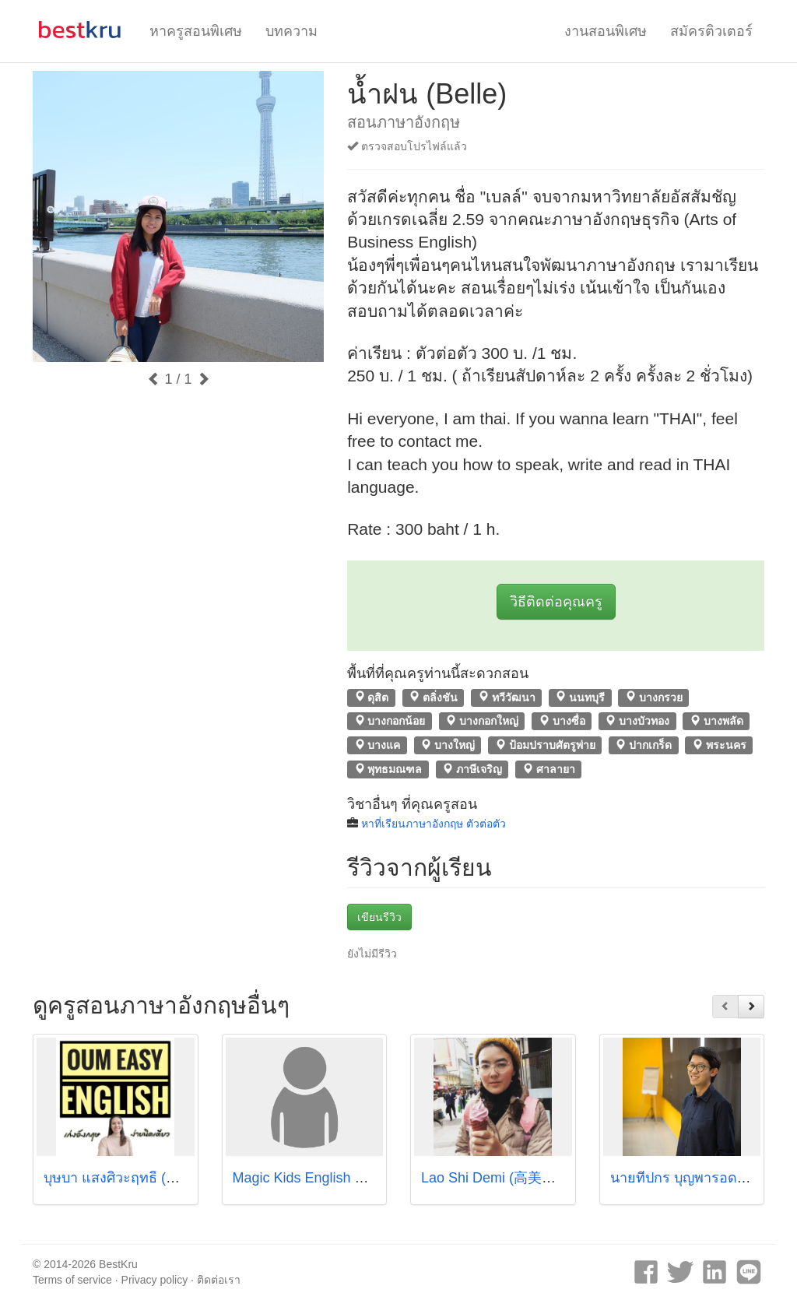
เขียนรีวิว (379, 917)
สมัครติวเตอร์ (711, 31)
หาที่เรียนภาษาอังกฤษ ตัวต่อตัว (433, 823)
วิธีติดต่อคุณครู (556, 602)
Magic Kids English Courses (320, 1178)
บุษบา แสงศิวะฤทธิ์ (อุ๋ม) (116, 1178)
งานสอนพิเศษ (605, 31)
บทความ (291, 31)
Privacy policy (154, 1280)
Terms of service (72, 1280)
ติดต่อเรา (219, 1280)
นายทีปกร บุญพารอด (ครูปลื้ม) (702, 1178)
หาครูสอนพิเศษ (195, 31)
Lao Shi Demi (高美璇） (495, 1178)
